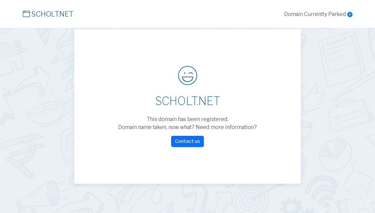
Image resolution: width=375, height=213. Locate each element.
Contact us (187, 141)
